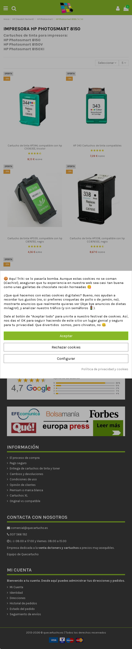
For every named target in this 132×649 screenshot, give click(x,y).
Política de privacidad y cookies (104, 369)
